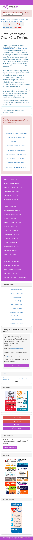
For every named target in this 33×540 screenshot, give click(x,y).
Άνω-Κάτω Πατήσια (17, 21)
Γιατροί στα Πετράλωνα (16, 323)
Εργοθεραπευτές (5, 21)
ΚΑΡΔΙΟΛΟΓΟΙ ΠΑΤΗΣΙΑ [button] (11, 218)
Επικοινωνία (16, 428)
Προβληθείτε (16, 418)
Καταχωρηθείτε (16, 366)
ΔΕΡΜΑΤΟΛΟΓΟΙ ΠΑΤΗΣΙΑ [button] (11, 199)
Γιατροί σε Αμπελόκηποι (16, 293)
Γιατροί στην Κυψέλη (16, 308)
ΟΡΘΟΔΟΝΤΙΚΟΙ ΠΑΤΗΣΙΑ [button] (11, 234)
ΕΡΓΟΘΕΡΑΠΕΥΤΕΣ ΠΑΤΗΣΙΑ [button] (12, 215)
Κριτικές (5, 373)
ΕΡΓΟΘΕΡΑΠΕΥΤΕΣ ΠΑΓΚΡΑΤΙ (16, 158)
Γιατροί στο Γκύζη (16, 301)
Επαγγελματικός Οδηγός (8, 19)
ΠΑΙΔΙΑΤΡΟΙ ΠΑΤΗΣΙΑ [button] (10, 254)
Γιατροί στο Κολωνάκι (16, 304)
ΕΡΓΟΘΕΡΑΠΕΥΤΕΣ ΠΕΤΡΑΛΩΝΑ (16, 167)
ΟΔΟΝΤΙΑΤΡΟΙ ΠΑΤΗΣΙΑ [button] (11, 230)
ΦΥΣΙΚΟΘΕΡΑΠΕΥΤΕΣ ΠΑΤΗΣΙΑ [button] (13, 269)
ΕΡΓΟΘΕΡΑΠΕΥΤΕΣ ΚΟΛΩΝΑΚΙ (16, 146)
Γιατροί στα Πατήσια (16, 319)
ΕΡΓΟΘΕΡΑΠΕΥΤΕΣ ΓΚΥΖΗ (16, 141)
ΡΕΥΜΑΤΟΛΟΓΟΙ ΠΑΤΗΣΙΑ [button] (11, 262)
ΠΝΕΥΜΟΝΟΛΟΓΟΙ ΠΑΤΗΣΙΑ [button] (12, 258)
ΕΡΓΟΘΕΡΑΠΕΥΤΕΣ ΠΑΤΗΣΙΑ (16, 163)
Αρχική (5, 24)
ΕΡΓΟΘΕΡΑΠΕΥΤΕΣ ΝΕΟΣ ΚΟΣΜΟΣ (16, 154)
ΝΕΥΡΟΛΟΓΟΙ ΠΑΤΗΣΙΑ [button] (10, 226)
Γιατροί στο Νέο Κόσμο (16, 312)
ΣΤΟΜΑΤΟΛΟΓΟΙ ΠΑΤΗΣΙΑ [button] (11, 266)
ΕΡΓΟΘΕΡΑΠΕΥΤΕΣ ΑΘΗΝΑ (16, 129)
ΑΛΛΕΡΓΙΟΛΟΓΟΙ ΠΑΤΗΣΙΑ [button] (11, 183)
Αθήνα (18, 19)
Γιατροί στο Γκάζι (16, 297)
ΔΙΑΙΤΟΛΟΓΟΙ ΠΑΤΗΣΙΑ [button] (10, 207)
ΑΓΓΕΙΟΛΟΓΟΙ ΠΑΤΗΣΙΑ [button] (10, 179)
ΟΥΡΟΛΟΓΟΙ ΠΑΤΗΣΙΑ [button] (10, 242)
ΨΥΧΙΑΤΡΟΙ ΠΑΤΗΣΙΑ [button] (10, 277)
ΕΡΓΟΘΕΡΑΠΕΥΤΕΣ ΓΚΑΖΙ (16, 137)
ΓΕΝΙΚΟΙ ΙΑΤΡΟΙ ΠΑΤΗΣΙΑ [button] (11, 191)
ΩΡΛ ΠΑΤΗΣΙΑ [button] (23, 277)
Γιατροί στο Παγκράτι (16, 316)
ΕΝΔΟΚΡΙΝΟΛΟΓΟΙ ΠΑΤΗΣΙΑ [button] (12, 211)
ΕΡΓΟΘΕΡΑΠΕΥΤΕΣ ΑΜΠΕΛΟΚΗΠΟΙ (16, 133)
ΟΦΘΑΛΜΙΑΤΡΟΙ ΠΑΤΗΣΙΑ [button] (11, 246)
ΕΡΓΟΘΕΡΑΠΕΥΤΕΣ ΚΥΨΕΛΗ (17, 150)
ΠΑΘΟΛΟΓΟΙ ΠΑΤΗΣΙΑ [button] (10, 250)
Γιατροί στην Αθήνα (16, 289)
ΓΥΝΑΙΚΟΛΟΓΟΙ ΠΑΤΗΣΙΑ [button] (11, 195)
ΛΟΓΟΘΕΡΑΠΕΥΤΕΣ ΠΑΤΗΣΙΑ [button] (12, 222)
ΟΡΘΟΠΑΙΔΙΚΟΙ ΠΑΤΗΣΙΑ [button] (11, 238)
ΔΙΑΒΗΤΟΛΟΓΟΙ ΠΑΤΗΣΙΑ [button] (11, 203)
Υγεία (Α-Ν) (24, 19)
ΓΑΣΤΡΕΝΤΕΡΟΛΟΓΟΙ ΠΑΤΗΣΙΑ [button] (13, 187)
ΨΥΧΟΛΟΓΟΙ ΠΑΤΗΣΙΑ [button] (10, 273)
